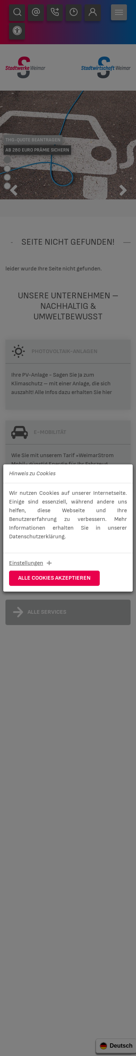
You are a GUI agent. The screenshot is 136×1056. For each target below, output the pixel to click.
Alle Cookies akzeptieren (54, 578)
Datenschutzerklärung (37, 536)
